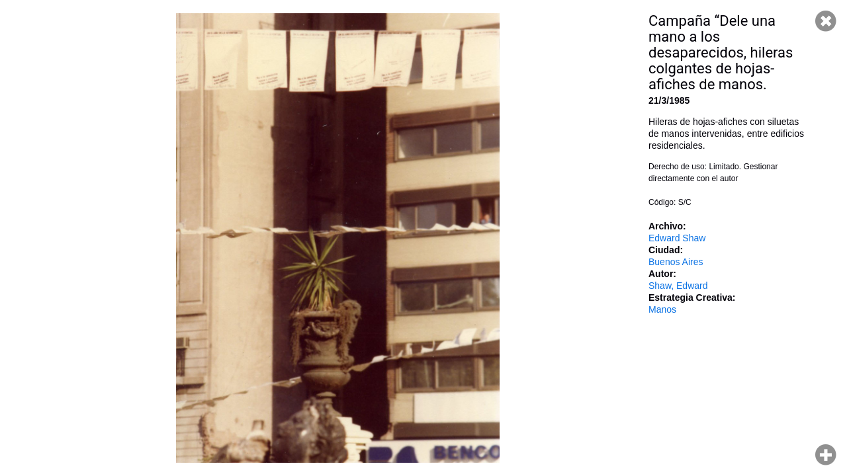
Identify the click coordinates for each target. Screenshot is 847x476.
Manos (662, 309)
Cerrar (825, 21)
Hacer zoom (825, 454)
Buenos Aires (675, 262)
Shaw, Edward (678, 285)
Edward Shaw (676, 238)
